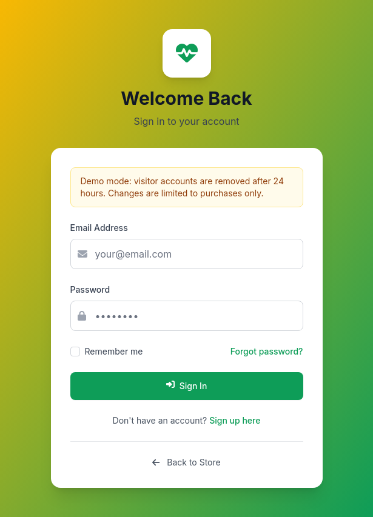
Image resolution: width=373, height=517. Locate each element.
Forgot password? (266, 351)
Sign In (186, 385)
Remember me (114, 351)
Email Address (99, 227)
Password (90, 289)
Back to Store (186, 462)
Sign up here (234, 420)
